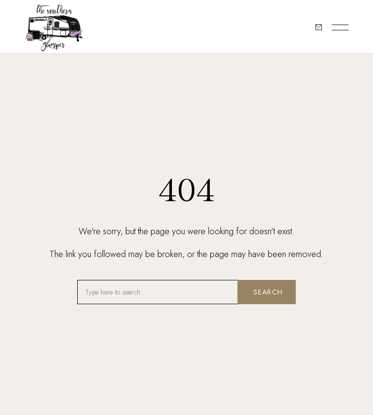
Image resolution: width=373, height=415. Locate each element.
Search (268, 292)
